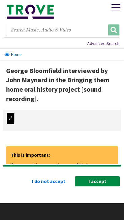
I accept (97, 181)
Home (13, 54)
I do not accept (48, 181)
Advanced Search (103, 43)
